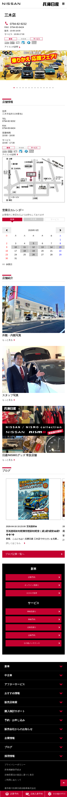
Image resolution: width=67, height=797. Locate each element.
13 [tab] (49, 87)
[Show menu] (63, 3)
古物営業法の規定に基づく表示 (19, 775)
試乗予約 (31, 577)
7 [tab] (32, 87)
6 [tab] (29, 87)
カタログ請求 (31, 593)
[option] (33, 512)
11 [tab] (43, 87)
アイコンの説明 (11, 47)
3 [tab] (20, 87)
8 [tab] (35, 87)
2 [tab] (17, 87)
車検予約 (31, 619)
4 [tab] (23, 87)
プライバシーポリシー (14, 764)
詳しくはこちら (13, 543)
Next (65, 66)
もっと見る (7, 340)
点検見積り (31, 627)
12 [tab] (46, 87)
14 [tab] (52, 87)
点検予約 (31, 635)
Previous (1, 66)
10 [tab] (40, 87)
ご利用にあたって (12, 780)
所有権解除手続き (12, 769)
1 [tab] (14, 87)
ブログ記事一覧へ (14, 554)
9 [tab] (37, 87)
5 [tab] (26, 87)
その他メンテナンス (32, 643)
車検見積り (31, 611)
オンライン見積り (32, 585)
